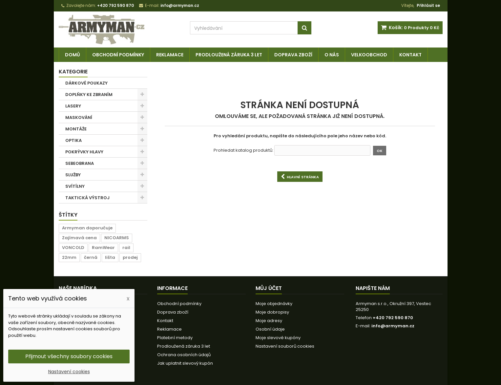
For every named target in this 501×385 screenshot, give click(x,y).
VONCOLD (73, 247)
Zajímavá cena (79, 238)
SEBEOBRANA (79, 163)
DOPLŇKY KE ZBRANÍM (89, 94)
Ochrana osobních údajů (184, 355)
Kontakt (410, 54)
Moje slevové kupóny (278, 338)
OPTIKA (73, 140)
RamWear (103, 247)
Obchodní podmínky (118, 54)
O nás (331, 54)
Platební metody (175, 338)
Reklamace (169, 54)
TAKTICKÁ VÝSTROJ (87, 198)
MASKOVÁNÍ (78, 117)
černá (90, 257)
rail (126, 247)
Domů (72, 54)
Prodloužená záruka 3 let (229, 54)
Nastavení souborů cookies (285, 346)
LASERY (73, 106)
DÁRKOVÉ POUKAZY (86, 83)
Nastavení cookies (69, 371)
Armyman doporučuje (87, 228)
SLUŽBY (73, 175)
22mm (69, 257)
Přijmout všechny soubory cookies (69, 356)
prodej (130, 257)
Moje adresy (269, 321)
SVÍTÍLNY (75, 186)
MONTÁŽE (76, 129)
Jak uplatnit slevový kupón (185, 363)
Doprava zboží (293, 54)
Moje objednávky (274, 303)
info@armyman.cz (392, 326)
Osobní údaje (270, 329)
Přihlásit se (428, 5)
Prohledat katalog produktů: (243, 150)
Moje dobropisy (272, 312)
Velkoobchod (369, 54)
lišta (110, 257)
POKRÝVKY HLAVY (84, 152)
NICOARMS (116, 238)
